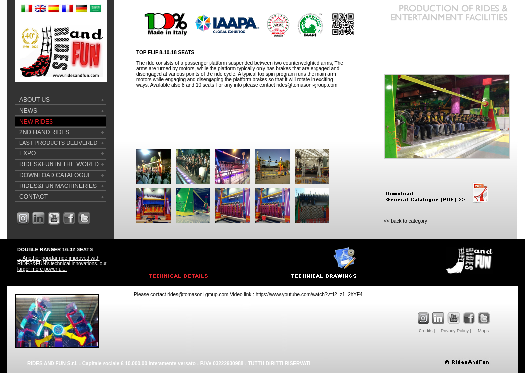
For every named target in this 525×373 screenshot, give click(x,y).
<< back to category (405, 221)
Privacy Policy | (456, 330)
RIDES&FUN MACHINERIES (58, 186)
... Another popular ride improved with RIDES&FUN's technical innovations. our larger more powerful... (61, 263)
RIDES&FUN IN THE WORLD (59, 164)
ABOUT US (34, 99)
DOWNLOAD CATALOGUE (55, 175)
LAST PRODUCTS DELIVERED (58, 143)
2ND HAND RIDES (44, 132)
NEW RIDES (36, 121)
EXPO (27, 153)
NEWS (28, 110)
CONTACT (33, 196)
